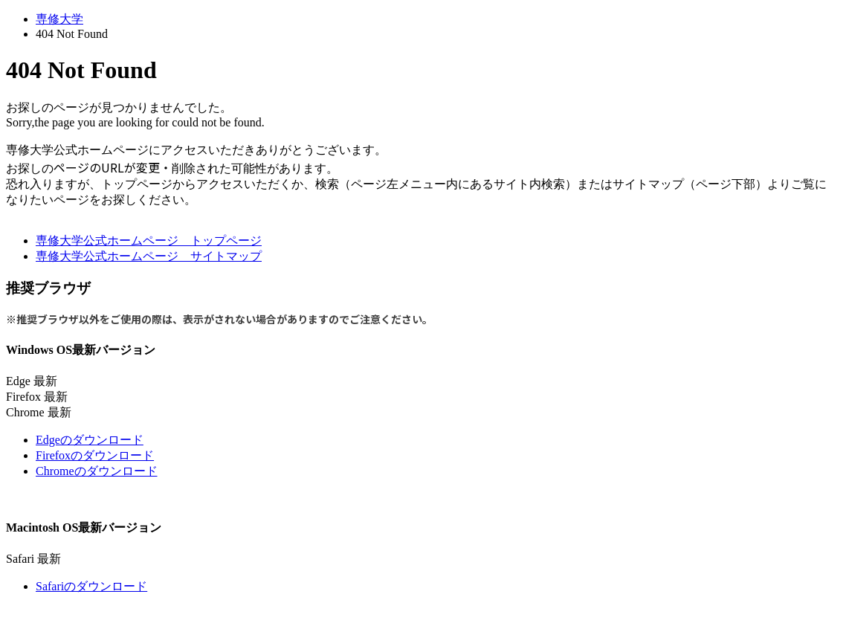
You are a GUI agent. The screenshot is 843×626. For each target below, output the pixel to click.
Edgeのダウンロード (89, 439)
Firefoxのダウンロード (95, 455)
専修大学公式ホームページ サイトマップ (149, 256)
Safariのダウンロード (91, 586)
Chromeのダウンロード (97, 471)
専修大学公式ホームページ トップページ (149, 240)
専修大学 (59, 19)
